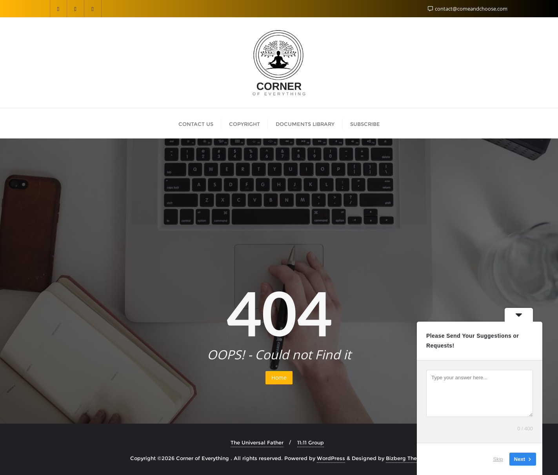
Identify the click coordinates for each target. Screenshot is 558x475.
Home (279, 377)
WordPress (331, 458)
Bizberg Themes (407, 458)
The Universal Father (257, 442)
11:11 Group (310, 442)
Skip (498, 459)
